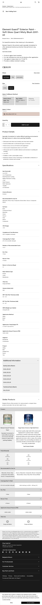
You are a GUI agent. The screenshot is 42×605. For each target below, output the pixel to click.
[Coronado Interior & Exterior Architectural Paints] (9, 592)
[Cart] (38, 2)
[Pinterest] (16, 552)
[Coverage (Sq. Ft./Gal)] (21, 481)
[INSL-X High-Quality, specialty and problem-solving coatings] (9, 588)
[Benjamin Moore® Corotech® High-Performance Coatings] (9, 584)
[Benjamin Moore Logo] (21, 2)
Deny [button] (11, 602)
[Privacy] (11, 576)
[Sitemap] (5, 576)
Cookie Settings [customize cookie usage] (6, 599)
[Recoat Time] (21, 499)
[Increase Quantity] (9, 125)
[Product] (21, 409)
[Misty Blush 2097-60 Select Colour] (21, 114)
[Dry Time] (21, 490)
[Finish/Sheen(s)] (21, 451)
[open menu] (3, 2)
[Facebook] (3, 552)
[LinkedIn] (26, 552)
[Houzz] (22, 552)
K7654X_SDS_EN (7, 382)
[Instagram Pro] (9, 552)
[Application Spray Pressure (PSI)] (21, 508)
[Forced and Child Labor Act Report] (12, 578)
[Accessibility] (31, 576)
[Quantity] (6, 125)
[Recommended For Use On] (21, 468)
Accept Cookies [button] (30, 602)
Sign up (4, 545)
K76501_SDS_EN (7, 369)
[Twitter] (19, 552)
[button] (35, 2)
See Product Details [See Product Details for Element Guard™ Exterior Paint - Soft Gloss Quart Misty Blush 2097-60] (6, 51)
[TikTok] (29, 552)
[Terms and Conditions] (20, 576)
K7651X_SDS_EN (7, 372)
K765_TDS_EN (6, 390)
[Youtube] (12, 552)
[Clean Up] (21, 517)
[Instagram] (6, 552)
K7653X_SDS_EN (7, 379)
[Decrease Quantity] (3, 125)
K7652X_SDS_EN (7, 375)
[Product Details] (21, 131)
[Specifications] (21, 165)
